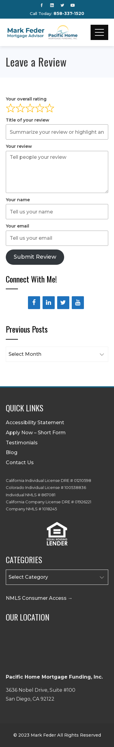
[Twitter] (63, 302)
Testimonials (22, 443)
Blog (11, 452)
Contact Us (20, 462)
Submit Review (35, 256)
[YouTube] (78, 302)
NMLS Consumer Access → (39, 598)
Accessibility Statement (35, 422)
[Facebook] (34, 302)
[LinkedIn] (49, 302)
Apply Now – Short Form (36, 432)
